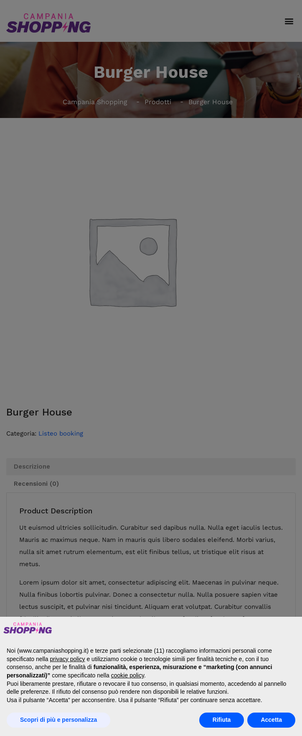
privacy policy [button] (67, 659)
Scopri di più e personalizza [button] (58, 719)
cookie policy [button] (127, 675)
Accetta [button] (271, 719)
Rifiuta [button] (222, 719)
